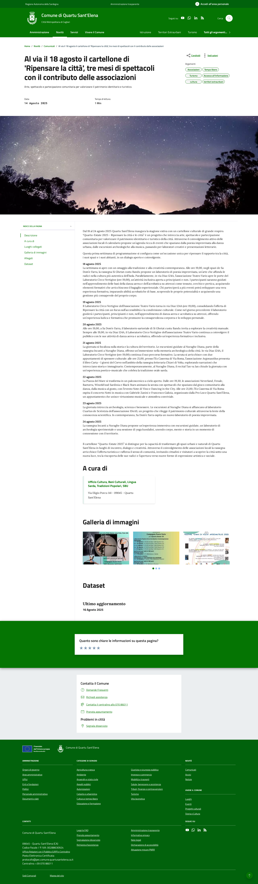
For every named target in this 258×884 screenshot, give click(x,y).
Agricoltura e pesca (86, 770)
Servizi (74, 32)
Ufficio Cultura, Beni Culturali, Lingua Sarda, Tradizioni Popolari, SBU (112, 484)
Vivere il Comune (94, 32)
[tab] (153, 568)
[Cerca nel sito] (229, 18)
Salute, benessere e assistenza (146, 784)
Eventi (188, 804)
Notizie (188, 779)
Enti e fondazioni (30, 784)
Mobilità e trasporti (140, 779)
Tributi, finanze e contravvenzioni (147, 789)
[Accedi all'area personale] (212, 4)
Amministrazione (39, 32)
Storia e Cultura (192, 814)
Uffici (24, 779)
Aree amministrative (32, 774)
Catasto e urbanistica (87, 794)
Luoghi (188, 799)
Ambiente (81, 774)
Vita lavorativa (138, 799)
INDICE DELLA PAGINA (47, 226)
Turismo (192, 32)
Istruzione (145, 32)
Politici (25, 789)
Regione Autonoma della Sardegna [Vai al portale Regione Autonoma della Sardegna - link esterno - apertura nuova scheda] (41, 4)
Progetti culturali (193, 809)
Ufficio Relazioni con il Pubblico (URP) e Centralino (46, 851)
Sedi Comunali (29, 875)
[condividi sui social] (193, 55)
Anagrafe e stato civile (87, 779)
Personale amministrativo (35, 794)
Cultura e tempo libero (87, 799)
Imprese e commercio (141, 774)
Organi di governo (30, 770)
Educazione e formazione (89, 803)
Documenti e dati (30, 799)
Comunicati (190, 770)
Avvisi (188, 774)
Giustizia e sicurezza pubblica (144, 770)
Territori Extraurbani (169, 32)
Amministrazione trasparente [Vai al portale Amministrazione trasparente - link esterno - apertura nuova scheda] (125, 4)
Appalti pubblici (84, 784)
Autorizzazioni (83, 789)
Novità (60, 32)
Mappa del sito (57, 875)
